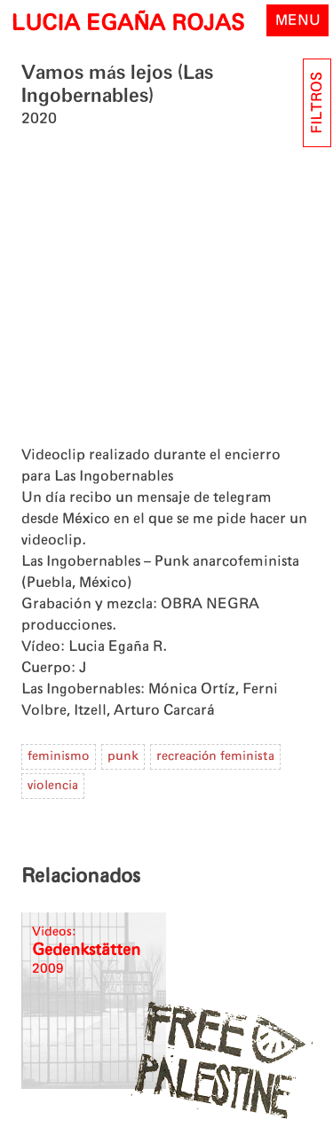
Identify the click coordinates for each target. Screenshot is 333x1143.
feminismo (59, 756)
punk (123, 756)
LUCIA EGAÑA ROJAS (127, 24)
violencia (53, 785)
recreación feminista (215, 756)
